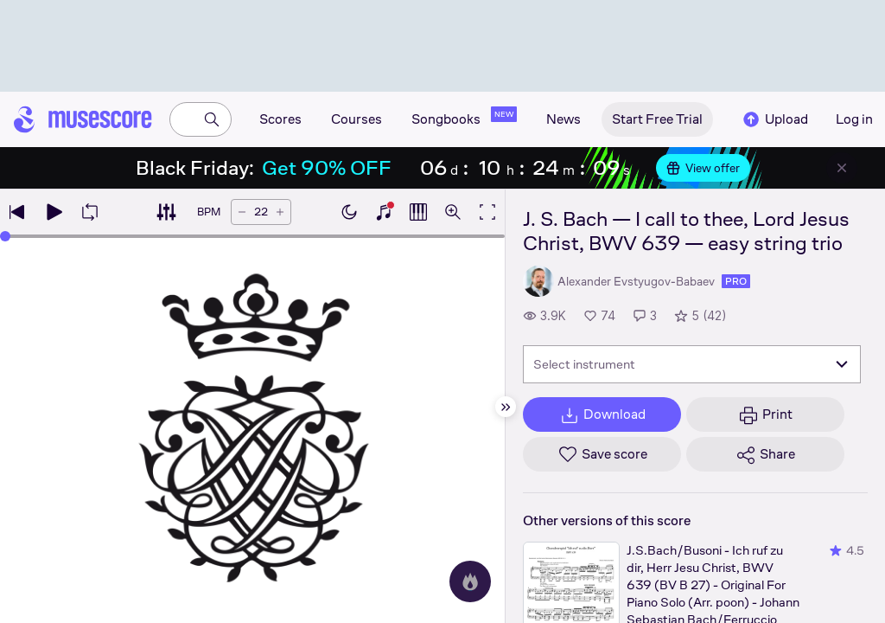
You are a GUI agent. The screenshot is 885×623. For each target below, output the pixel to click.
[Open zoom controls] (453, 212)
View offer (703, 168)
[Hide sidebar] (505, 406)
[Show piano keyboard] (383, 212)
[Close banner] (841, 167)
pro (736, 281)
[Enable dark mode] (349, 212)
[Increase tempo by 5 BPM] (280, 212)
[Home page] (83, 119)
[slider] (5, 236)
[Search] (212, 119)
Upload (774, 119)
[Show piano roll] (418, 212)
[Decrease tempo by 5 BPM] (242, 212)
